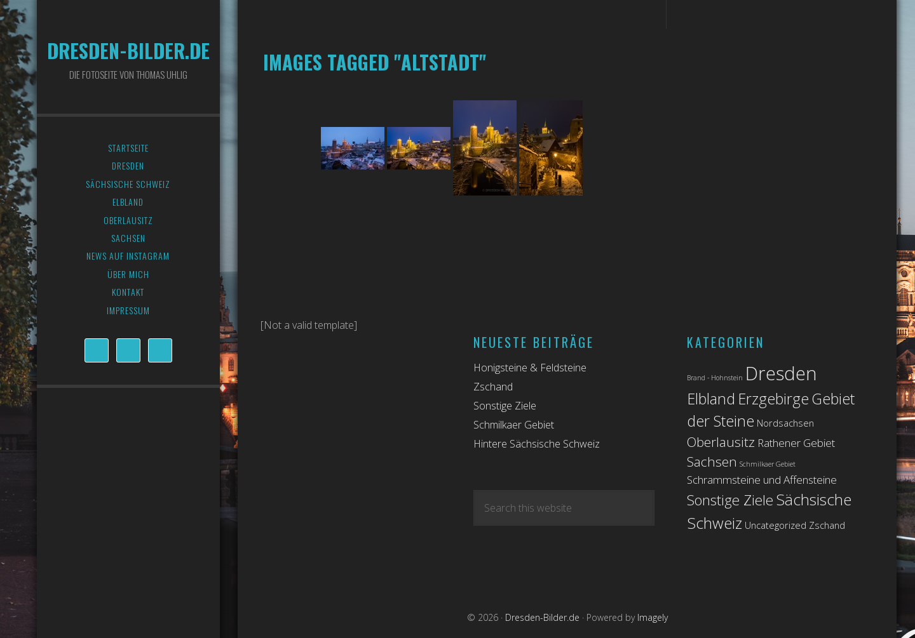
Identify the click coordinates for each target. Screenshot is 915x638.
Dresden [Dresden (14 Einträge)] (781, 373)
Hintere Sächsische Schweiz (536, 444)
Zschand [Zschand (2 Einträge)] (827, 525)
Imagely (652, 617)
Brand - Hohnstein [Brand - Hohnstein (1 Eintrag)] (715, 377)
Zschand (493, 387)
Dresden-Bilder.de (128, 50)
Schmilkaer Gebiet (513, 425)
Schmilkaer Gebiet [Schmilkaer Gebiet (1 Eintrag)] (768, 464)
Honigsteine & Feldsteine (529, 368)
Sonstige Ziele (504, 406)
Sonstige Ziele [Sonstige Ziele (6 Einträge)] (730, 500)
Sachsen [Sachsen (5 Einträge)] (712, 461)
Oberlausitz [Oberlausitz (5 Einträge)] (721, 442)
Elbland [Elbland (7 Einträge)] (711, 399)
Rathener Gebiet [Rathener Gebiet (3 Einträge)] (796, 442)
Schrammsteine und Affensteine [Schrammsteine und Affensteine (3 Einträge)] (762, 479)
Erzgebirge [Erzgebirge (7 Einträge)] (773, 399)
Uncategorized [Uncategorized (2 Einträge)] (775, 525)
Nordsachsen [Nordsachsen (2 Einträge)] (785, 423)
